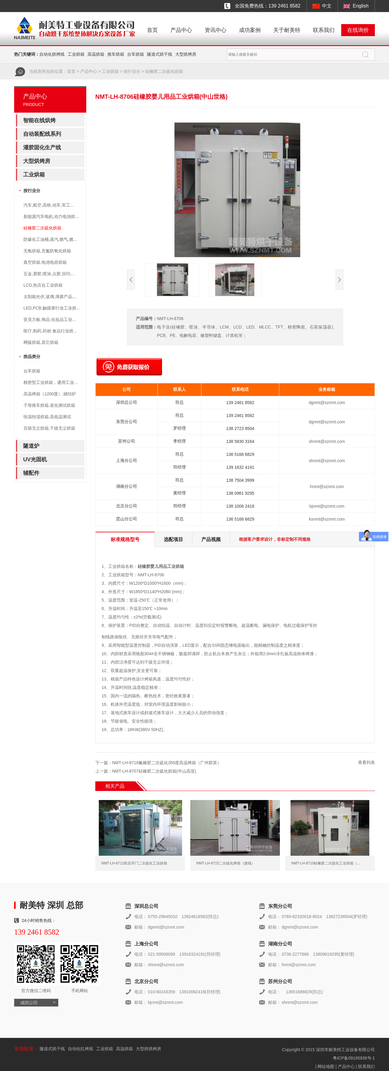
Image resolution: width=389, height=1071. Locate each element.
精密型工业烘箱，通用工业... (50, 382)
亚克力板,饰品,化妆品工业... (49, 319)
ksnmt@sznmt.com (327, 519)
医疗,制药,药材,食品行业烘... (50, 330)
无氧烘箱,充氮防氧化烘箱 (47, 250)
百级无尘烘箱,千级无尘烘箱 (49, 428)
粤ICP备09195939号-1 (354, 1058)
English (361, 5)
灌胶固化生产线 (42, 148)
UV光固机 (35, 459)
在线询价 (358, 30)
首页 (152, 30)
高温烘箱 (95, 54)
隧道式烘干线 (159, 54)
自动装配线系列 (42, 134)
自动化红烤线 (80, 1048)
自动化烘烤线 (52, 54)
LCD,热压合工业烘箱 (43, 285)
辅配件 (31, 473)
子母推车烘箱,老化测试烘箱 (49, 405)
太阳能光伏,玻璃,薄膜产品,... (50, 296)
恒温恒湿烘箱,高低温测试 (47, 416)
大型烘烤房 (185, 54)
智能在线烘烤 (39, 120)
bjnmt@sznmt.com (326, 506)
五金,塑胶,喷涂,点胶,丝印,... (49, 273)
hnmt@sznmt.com (327, 486)
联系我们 (324, 30)
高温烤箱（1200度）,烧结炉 (49, 393)
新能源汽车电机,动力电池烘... (51, 216)
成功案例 (250, 30)
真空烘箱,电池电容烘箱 (45, 262)
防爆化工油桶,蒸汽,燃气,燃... (50, 239)
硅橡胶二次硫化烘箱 (164, 71)
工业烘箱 (76, 54)
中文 (327, 5)
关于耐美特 (286, 30)
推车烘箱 (115, 54)
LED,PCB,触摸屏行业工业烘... (51, 308)
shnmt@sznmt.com (327, 441)
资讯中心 (215, 30)
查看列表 (366, 762)
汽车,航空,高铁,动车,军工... (48, 205)
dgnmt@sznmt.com (327, 402)
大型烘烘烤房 (148, 1048)
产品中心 (181, 30)
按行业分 (132, 71)
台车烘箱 (135, 54)
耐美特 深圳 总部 (51, 905)
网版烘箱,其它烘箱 (40, 342)
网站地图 (325, 1066)
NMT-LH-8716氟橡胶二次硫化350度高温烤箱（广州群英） (166, 762)
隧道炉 (31, 446)
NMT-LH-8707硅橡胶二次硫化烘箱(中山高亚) (154, 771)
